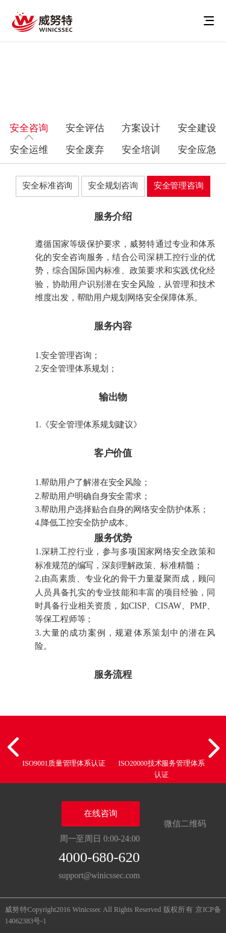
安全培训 (141, 149)
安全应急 (197, 149)
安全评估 (85, 128)
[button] (15, 748)
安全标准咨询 (47, 185)
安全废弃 (85, 149)
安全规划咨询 (113, 185)
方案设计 (141, 128)
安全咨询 (29, 128)
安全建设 (197, 128)
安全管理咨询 (179, 185)
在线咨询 (101, 813)
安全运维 (29, 149)
